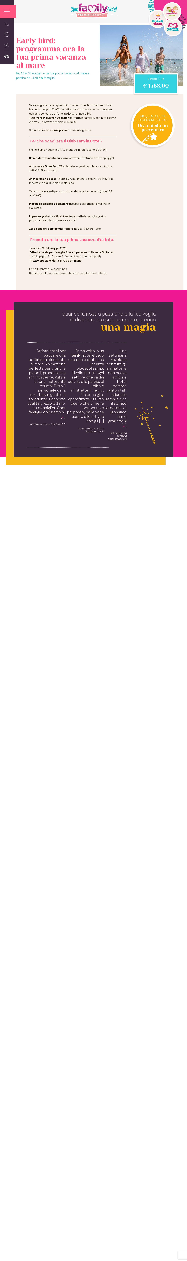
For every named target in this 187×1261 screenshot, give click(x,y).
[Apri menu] (8, 11)
